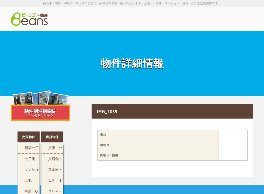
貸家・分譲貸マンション (55, 149)
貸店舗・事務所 (55, 160)
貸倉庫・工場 (55, 170)
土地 (28, 180)
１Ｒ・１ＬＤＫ (55, 181)
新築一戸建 (32, 149)
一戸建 (30, 158)
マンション (32, 170)
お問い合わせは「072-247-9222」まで (226, 19)
